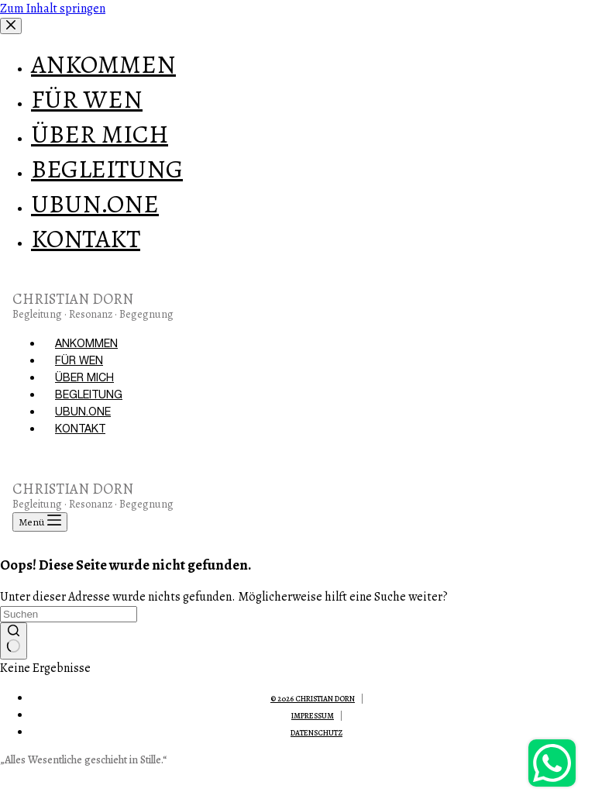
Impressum (312, 716)
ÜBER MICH (84, 377)
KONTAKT (80, 428)
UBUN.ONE (83, 411)
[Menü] (39, 522)
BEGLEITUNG (88, 394)
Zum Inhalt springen (52, 8)
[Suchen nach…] (68, 614)
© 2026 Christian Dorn (312, 699)
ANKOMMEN (86, 343)
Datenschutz (316, 733)
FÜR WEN (79, 360)
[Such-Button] (13, 641)
